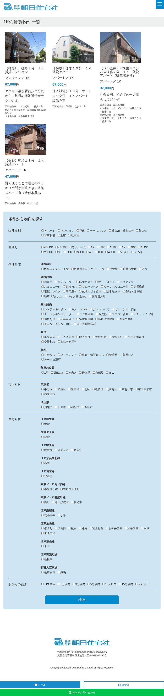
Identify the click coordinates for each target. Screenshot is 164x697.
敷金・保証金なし (91, 354)
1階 (44, 372)
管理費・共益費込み (120, 354)
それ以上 (142, 584)
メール (40, 684)
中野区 (46, 389)
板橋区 (97, 389)
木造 (143, 268)
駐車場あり (112, 291)
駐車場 (73, 235)
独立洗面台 (125, 319)
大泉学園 (131, 528)
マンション (66, 230)
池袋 (45, 423)
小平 (62, 515)
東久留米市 (143, 389)
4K (89, 252)
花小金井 (48, 515)
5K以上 (123, 252)
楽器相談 (48, 341)
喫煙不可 (116, 336)
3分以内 (79, 584)
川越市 (46, 407)
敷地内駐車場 (132, 291)
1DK (101, 247)
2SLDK (47, 252)
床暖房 (46, 281)
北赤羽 (46, 476)
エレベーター (64, 281)
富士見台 (96, 528)
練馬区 (111, 389)
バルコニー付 (51, 286)
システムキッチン (53, 309)
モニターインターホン (56, 323)
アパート (48, 230)
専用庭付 (70, 291)
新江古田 (48, 572)
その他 (137, 252)
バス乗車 (48, 584)
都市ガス (70, 286)
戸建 (80, 230)
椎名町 (46, 528)
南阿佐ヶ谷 (49, 489)
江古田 (60, 528)
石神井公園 (114, 528)
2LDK (143, 247)
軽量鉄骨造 (128, 268)
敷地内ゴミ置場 (90, 291)
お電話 (123, 685)
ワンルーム (77, 247)
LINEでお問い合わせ (82, 692)
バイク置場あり (76, 296)
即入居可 (83, 336)
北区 (86, 389)
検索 (82, 600)
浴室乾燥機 (84, 319)
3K (58, 252)
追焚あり (48, 319)
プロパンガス (89, 286)
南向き (71, 372)
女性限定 (99, 336)
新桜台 (46, 559)
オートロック (105, 281)
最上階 (84, 372)
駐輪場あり (97, 296)
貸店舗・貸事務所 (121, 230)
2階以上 (57, 372)
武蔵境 (46, 450)
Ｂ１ (110, 372)
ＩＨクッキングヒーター (57, 314)
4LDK (110, 252)
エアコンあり (118, 314)
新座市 (87, 407)
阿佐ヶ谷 (62, 450)
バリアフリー (126, 281)
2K (122, 247)
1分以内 (64, 584)
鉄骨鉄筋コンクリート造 (87, 268)
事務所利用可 (67, 341)
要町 (45, 502)
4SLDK (47, 247)
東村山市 (126, 389)
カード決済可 (51, 359)
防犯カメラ (84, 281)
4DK (99, 252)
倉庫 (62, 235)
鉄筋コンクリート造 (55, 268)
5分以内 (94, 584)
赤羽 (45, 463)
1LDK (112, 247)
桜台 (72, 528)
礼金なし (48, 354)
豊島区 (73, 389)
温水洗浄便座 (105, 319)
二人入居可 (66, 336)
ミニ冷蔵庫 (85, 314)
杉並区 (60, 389)
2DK (132, 247)
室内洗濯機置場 (85, 323)
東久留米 (48, 533)
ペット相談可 (134, 336)
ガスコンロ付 (78, 309)
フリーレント (67, 354)
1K (91, 247)
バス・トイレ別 (142, 314)
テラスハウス (96, 230)
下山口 (46, 546)
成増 (45, 436)
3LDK (79, 252)
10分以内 (109, 584)
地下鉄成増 (60, 502)
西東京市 (48, 394)
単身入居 (48, 336)
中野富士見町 (70, 489)
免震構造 (138, 286)
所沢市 (60, 407)
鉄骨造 (112, 268)
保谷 (145, 528)
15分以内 (126, 584)
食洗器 (101, 314)
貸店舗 (141, 230)
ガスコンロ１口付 (124, 309)
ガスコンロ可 (100, 309)
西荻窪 (76, 450)
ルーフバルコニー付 (114, 286)
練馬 (83, 528)
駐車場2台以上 (51, 296)
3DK (68, 252)
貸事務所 (48, 235)
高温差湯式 (66, 319)
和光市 (73, 407)
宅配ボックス (51, 291)
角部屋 (98, 372)
